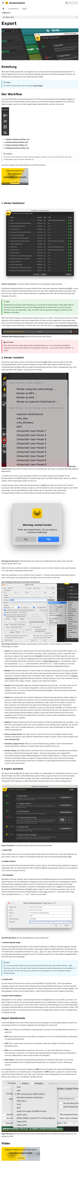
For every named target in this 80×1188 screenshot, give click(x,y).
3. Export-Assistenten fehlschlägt (66, 325)
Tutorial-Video (38, 86)
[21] (26, 145)
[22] (27, 148)
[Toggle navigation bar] (3, 2)
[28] (70, 288)
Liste (45, 892)
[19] (27, 139)
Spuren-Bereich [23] (51, 661)
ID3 (59, 887)
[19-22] (69, 99)
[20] (26, 142)
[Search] (71, 2)
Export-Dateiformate (12, 739)
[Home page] (3, 8)
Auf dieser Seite (8, 17)
